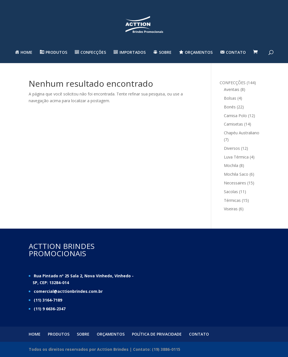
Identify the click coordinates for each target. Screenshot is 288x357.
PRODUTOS (58, 334)
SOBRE (83, 334)
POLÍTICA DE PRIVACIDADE (157, 334)
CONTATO (199, 334)
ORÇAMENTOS (111, 334)
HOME (34, 334)
